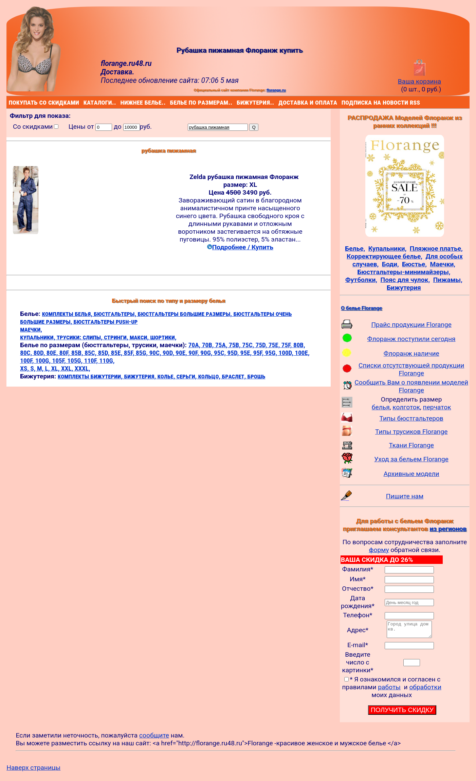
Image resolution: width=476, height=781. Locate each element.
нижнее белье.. (122, 102)
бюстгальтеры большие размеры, (186, 314)
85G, (142, 353)
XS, (25, 368)
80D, (40, 353)
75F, (287, 345)
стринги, (117, 337)
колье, (167, 376)
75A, (222, 345)
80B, (299, 345)
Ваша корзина (419, 77)
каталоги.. (85, 102)
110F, (91, 361)
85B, (78, 353)
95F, (259, 353)
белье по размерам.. (171, 102)
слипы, (93, 337)
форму (379, 550)
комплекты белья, (68, 314)
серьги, (187, 376)
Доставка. (117, 72)
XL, (56, 368)
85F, (130, 353)
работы (389, 690)
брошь (257, 376)
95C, (220, 353)
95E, (246, 353)
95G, (272, 353)
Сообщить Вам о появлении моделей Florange (411, 386)
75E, (275, 345)
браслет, (235, 376)
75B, (235, 345)
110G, (106, 361)
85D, (104, 353)
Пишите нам (405, 496)
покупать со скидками (10, 102)
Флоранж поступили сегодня (411, 339)
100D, (287, 353)
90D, (169, 353)
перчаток (437, 407)
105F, (59, 361)
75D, (262, 345)
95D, (233, 353)
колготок (406, 407)
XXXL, (82, 368)
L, (48, 368)
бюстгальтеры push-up (106, 321)
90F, (194, 353)
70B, (208, 345)
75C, (248, 345)
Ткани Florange (411, 445)
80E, (53, 353)
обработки (425, 690)
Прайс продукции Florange (411, 325)
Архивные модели (411, 474)
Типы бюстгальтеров (411, 418)
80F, (65, 353)
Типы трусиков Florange (411, 432)
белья (381, 407)
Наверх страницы (33, 771)
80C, (26, 353)
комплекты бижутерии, (91, 376)
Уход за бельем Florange (411, 459)
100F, (27, 361)
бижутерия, (140, 376)
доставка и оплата (279, 102)
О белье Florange (361, 308)
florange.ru (276, 90)
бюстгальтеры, (116, 314)
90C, (156, 353)
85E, (117, 353)
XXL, (68, 368)
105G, (75, 361)
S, (33, 368)
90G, (207, 353)
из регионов (447, 529)
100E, (302, 353)
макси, (140, 337)
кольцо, (210, 376)
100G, (43, 361)
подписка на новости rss (343, 102)
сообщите (154, 738)
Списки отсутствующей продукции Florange (411, 369)
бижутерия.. (238, 102)
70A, (195, 345)
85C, (91, 353)
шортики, (163, 337)
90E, (182, 353)
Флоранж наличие (411, 353)
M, (41, 368)
